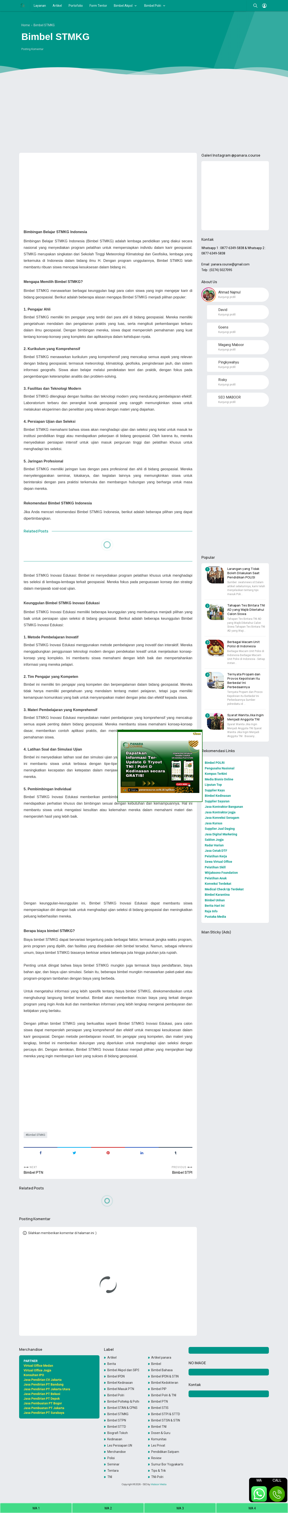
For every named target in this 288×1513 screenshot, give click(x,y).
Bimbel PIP (158, 1389)
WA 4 (252, 1508)
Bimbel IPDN (116, 1376)
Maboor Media (158, 1484)
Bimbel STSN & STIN (165, 1420)
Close (196, 733)
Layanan (40, 5)
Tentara (113, 1470)
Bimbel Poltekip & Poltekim (123, 1401)
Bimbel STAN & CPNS (122, 1408)
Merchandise (116, 1452)
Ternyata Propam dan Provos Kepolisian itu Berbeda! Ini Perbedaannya (243, 680)
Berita (111, 1364)
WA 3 (180, 1508)
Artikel (57, 5)
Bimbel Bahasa (162, 1370)
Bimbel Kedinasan (120, 1382)
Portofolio (76, 5)
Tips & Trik (158, 1470)
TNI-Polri (157, 1477)
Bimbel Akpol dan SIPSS (123, 1370)
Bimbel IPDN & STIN (165, 1376)
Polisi (111, 1458)
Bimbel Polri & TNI (163, 1395)
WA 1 (36, 1508)
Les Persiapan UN (119, 1445)
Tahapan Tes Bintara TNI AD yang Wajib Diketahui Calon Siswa (246, 609)
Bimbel (156, 1364)
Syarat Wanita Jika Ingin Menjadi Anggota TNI (245, 717)
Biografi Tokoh (117, 1433)
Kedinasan (114, 1439)
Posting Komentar (32, 49)
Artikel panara (161, 1357)
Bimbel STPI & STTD (165, 1414)
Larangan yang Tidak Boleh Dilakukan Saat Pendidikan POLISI (243, 573)
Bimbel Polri (152, 5)
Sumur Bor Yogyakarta (167, 1464)
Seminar (113, 1464)
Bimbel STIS (160, 1408)
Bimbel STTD (116, 1426)
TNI (109, 1477)
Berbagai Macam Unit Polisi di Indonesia (243, 644)
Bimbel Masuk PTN (120, 1389)
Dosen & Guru (160, 1433)
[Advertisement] (144, 114)
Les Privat (158, 1445)
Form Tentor (98, 5)
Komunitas (158, 1439)
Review (156, 1458)
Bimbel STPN (116, 1420)
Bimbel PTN (33, 1172)
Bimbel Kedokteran (164, 1382)
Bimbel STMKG (36, 1134)
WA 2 (108, 1508)
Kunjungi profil (227, 297)
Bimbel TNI (158, 1426)
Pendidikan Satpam (165, 1452)
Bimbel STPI (182, 1172)
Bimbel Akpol (123, 5)
